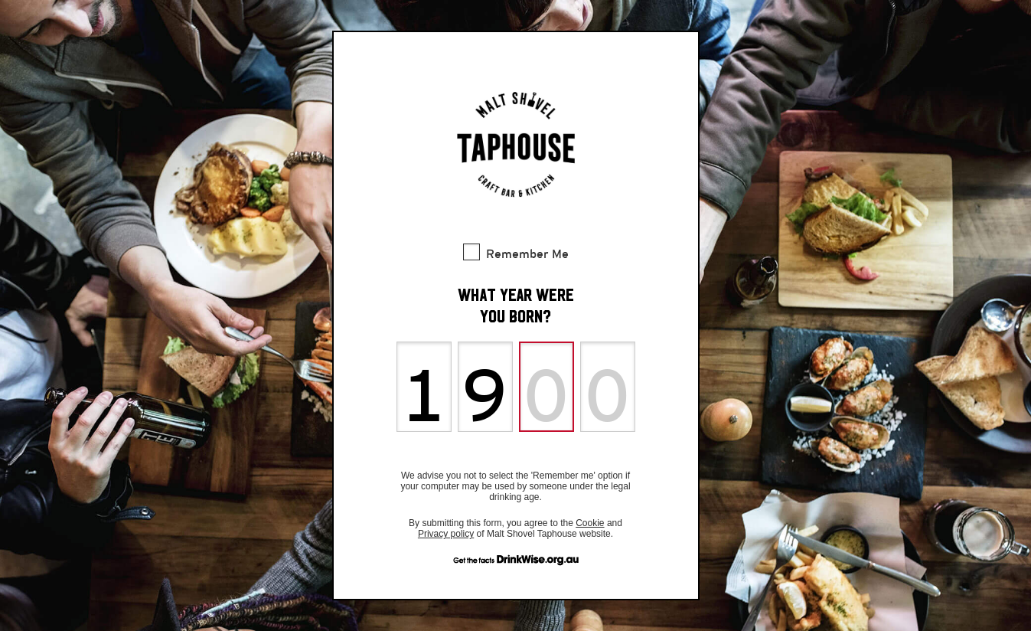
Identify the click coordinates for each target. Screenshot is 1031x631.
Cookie (590, 523)
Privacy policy (446, 533)
